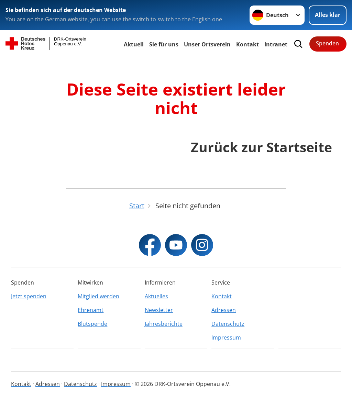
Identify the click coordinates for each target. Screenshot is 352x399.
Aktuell (134, 44)
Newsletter (159, 310)
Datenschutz (227, 324)
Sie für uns (163, 44)
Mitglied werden (98, 296)
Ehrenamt (90, 310)
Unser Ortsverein (207, 44)
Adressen (223, 310)
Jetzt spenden (28, 296)
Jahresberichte (164, 324)
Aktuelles (156, 296)
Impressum (226, 337)
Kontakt (247, 44)
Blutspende (92, 324)
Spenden (327, 43)
